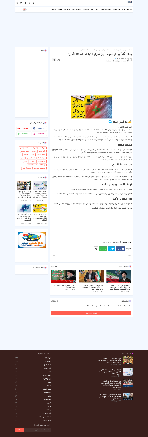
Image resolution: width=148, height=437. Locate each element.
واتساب (102, 249)
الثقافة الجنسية (25, 151)
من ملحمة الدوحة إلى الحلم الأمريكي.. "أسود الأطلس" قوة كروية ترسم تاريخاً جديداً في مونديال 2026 (111, 384)
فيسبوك (119, 249)
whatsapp (25, 133)
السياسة (26, 154)
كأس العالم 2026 (32, 165)
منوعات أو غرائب (56, 9)
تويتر (110, 249)
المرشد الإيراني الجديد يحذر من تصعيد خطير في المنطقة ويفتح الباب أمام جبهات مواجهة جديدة (119, 287)
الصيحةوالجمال (31, 158)
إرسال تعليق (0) (91, 313)
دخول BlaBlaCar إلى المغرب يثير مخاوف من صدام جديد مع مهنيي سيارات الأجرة (110, 397)
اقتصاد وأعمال (105, 9)
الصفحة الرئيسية (127, 50)
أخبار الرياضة (116, 9)
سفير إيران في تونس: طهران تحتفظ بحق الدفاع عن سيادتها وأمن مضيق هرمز (92, 287)
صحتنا (25, 161)
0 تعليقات (54, 301)
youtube (25, 128)
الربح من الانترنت (41, 154)
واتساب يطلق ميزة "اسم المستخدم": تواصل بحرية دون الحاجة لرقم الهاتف (24, 194)
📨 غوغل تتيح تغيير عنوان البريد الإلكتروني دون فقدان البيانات (40, 217)
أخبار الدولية (125, 9)
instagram (41, 133)
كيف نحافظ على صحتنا (39, 168)
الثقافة (34, 151)
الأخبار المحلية (95, 9)
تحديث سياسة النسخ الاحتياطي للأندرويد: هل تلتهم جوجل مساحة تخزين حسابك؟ (40, 194)
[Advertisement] (74, 28)
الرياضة (32, 154)
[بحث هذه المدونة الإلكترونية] (37, 430)
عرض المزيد (54, 267)
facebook (41, 128)
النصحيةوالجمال (41, 161)
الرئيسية (86, 9)
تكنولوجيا (67, 9)
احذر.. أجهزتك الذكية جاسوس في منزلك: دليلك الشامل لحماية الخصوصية (24, 217)
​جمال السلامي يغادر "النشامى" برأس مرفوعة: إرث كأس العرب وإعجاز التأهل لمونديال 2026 (109, 360)
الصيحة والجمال (76, 9)
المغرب (22, 158)
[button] (19, 10)
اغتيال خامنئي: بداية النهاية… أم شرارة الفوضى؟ (64, 286)
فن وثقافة (42, 165)
